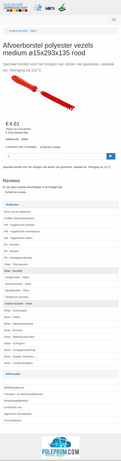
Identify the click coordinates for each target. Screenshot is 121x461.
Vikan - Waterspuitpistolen (19, 336)
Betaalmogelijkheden (16, 400)
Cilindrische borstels (16, 297)
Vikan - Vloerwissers (16, 264)
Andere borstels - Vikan (18, 303)
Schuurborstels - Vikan (18, 283)
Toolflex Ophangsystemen (19, 218)
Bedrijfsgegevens (14, 387)
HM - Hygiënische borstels (19, 224)
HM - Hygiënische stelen (18, 238)
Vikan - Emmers (13, 330)
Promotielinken (12, 420)
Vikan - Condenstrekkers (18, 363)
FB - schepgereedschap (18, 257)
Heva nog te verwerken (17, 211)
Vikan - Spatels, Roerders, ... (21, 356)
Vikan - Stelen (12, 317)
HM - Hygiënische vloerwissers (22, 231)
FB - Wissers (11, 251)
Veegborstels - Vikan (17, 277)
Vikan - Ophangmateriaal (18, 323)
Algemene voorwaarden (18, 413)
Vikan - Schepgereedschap (20, 349)
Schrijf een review (50, 147)
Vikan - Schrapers (14, 343)
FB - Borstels (11, 244)
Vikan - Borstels (13, 270)
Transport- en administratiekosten (23, 394)
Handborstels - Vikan (17, 290)
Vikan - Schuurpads (15, 310)
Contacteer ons (13, 407)
